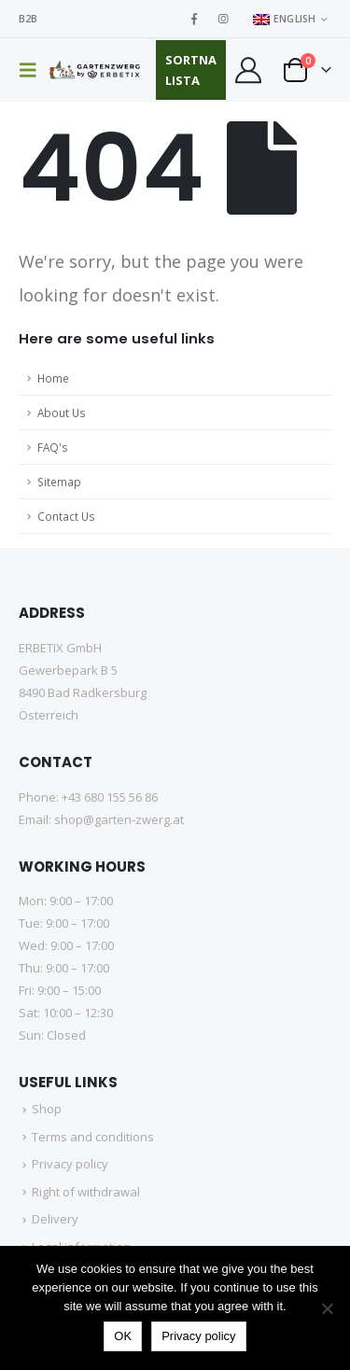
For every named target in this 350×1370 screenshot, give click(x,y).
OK (123, 1336)
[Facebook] (194, 19)
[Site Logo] (96, 70)
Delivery (55, 1218)
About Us (61, 412)
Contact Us (66, 516)
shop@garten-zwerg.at (119, 819)
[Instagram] (223, 19)
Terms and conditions (93, 1136)
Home (53, 377)
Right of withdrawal (86, 1191)
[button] (34, 70)
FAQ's (52, 447)
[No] (326, 1308)
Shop (47, 1108)
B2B (28, 18)
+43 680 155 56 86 (110, 797)
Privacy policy (70, 1163)
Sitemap (59, 481)
